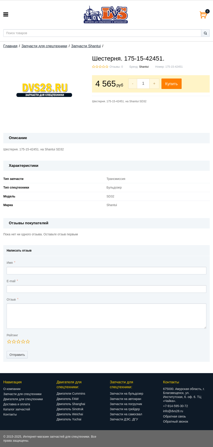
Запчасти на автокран (125, 399)
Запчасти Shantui (86, 46)
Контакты (10, 414)
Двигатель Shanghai (71, 404)
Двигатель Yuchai (69, 419)
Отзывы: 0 (116, 66)
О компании (11, 389)
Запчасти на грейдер (125, 409)
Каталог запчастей (16, 409)
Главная (10, 46)
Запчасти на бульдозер (126, 393)
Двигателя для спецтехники (23, 399)
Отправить (17, 354)
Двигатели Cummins (71, 393)
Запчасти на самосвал (126, 414)
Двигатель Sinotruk (70, 409)
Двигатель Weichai (70, 414)
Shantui (144, 66)
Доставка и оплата (16, 404)
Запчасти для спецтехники (44, 46)
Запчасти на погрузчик (126, 404)
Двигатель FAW (68, 399)
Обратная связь (174, 416)
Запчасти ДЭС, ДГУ (124, 419)
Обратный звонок (175, 421)
